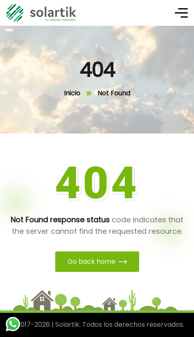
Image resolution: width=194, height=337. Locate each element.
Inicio (72, 93)
